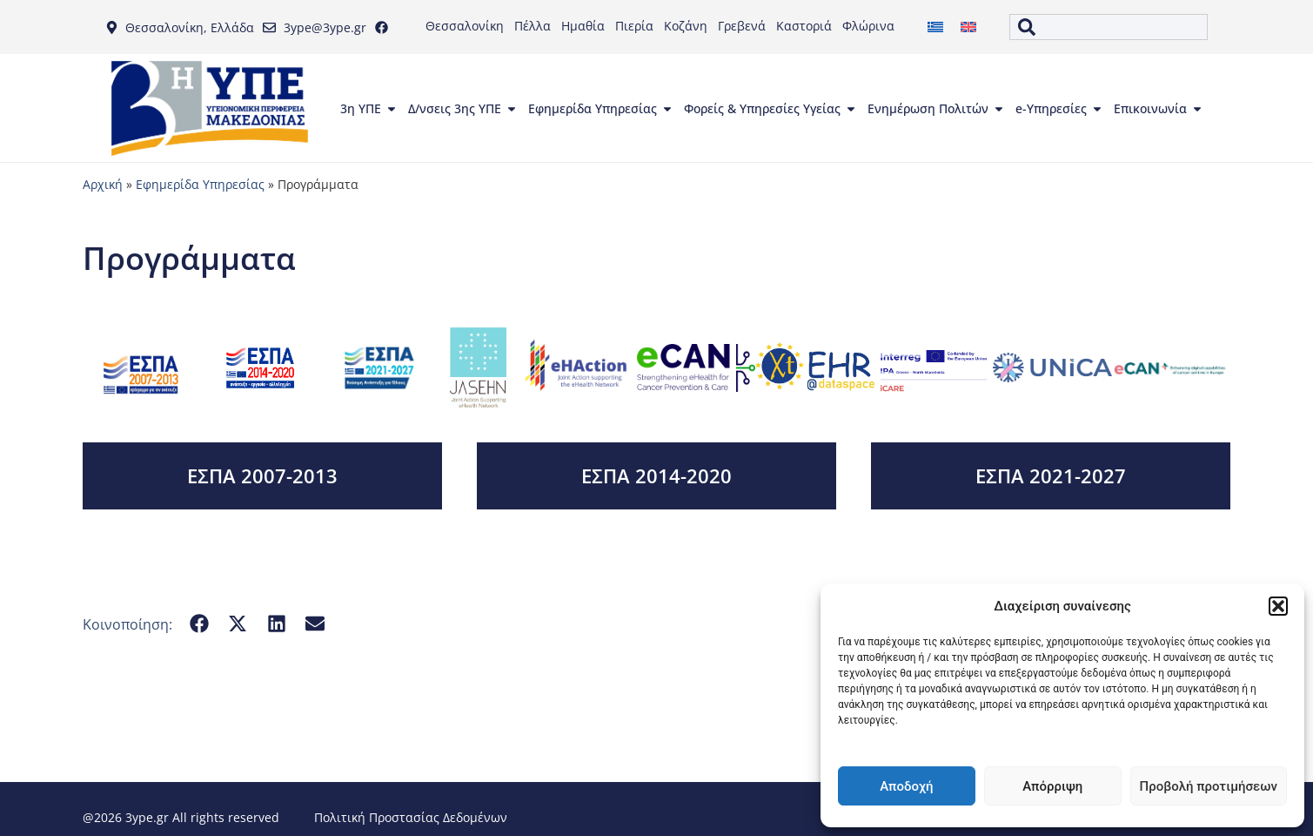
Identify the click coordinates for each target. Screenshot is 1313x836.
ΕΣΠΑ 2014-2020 (656, 475)
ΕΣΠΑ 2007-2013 (262, 475)
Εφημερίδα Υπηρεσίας (200, 184)
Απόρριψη (1052, 786)
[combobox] (1108, 27)
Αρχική (103, 184)
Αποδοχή (906, 786)
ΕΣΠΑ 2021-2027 (1050, 475)
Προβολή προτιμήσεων (1208, 786)
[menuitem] (935, 27)
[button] (1278, 606)
